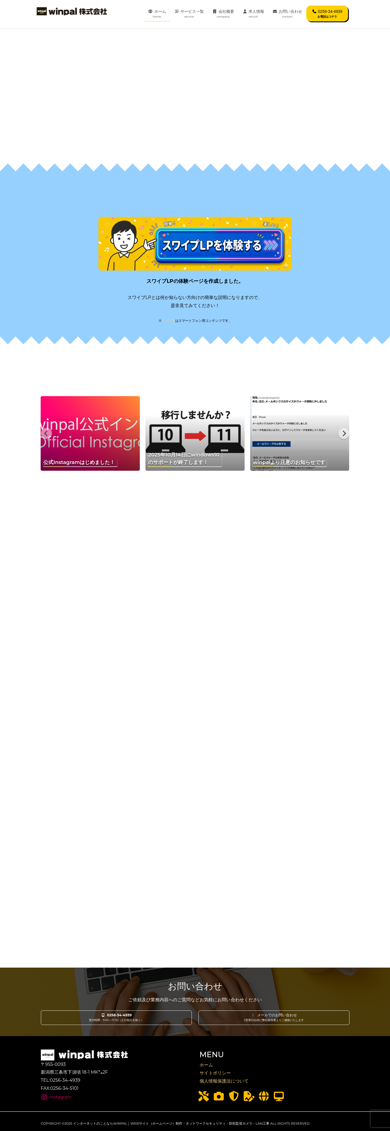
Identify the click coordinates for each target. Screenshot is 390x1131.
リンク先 (168, 320)
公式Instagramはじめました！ (79, 462)
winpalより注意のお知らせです (289, 462)
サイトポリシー (215, 1073)
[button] (116, 1017)
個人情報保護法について (224, 1081)
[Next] (343, 433)
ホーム (206, 1065)
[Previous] (46, 433)
